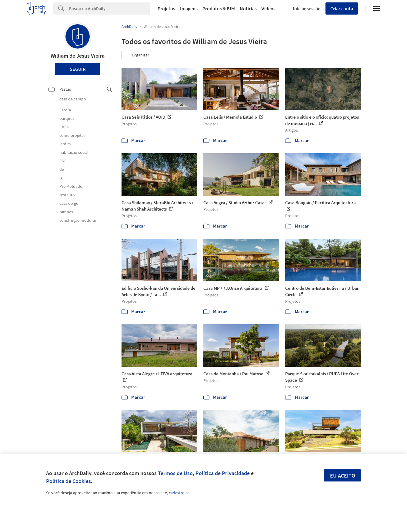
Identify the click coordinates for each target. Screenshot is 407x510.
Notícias (248, 8)
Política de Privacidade (222, 473)
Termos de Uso (175, 473)
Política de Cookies (68, 481)
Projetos (166, 8)
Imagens (189, 8)
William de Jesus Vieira (78, 55)
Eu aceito (342, 475)
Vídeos (268, 8)
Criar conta (341, 8)
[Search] (109, 8)
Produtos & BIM (218, 8)
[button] (137, 55)
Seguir (78, 69)
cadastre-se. (179, 492)
